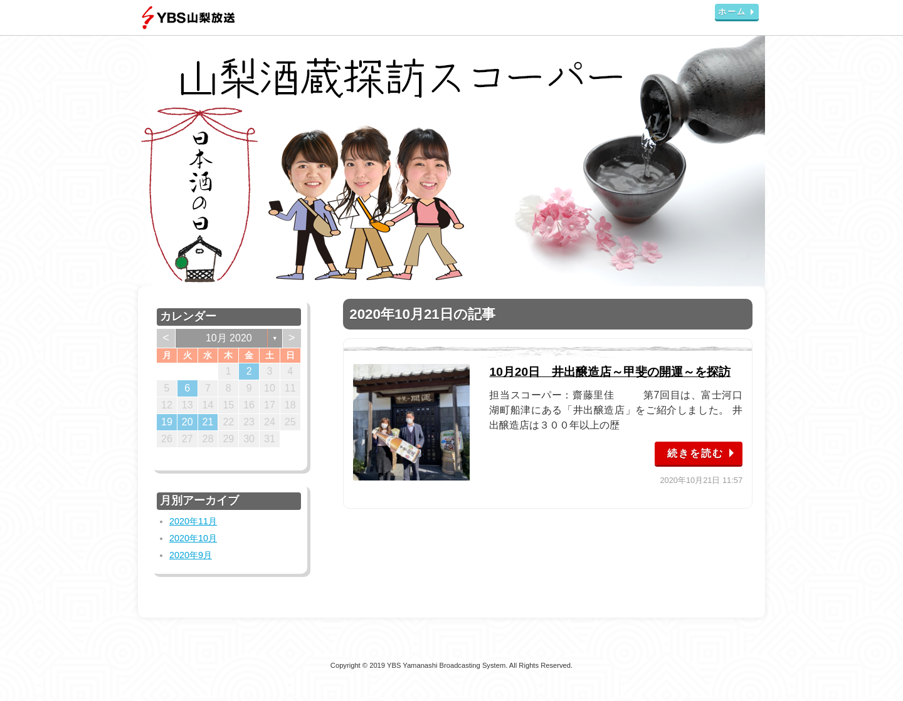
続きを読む (695, 453)
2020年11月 (193, 521)
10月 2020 (229, 338)
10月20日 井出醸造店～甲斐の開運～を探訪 (610, 371)
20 (187, 422)
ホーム (732, 11)
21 (208, 422)
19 (166, 422)
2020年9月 (190, 555)
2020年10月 (193, 538)
